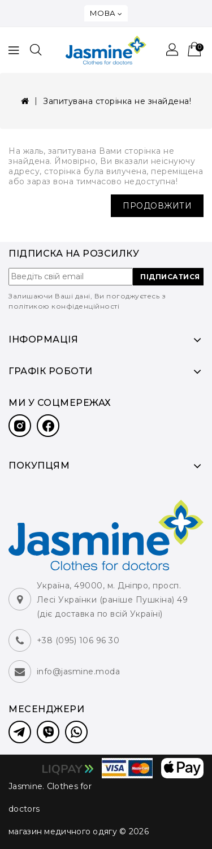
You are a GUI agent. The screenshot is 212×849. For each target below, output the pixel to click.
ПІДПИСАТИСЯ (170, 276)
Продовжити (157, 206)
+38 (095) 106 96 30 (78, 640)
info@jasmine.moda (78, 671)
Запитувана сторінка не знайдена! (117, 101)
